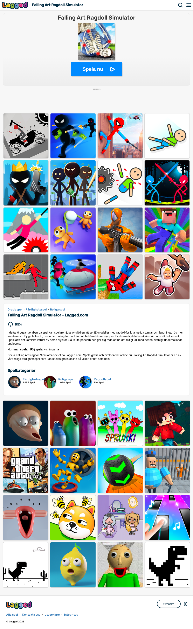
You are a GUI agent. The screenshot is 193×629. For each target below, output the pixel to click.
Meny (189, 5)
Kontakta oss (31, 614)
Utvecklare (52, 614)
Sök (181, 5)
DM (186, 604)
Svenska (168, 604)
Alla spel (12, 614)
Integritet (71, 614)
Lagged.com (19, 605)
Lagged (15, 5)
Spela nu (92, 69)
